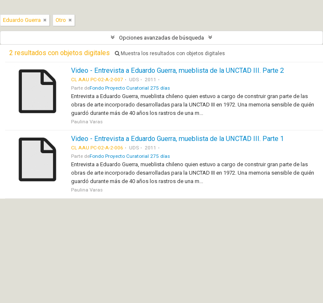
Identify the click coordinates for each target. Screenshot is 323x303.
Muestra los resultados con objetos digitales (170, 53)
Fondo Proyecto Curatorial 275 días (130, 88)
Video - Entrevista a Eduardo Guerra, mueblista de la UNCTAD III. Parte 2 (177, 70)
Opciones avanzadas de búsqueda (161, 38)
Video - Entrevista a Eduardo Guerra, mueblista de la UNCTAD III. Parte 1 (177, 139)
